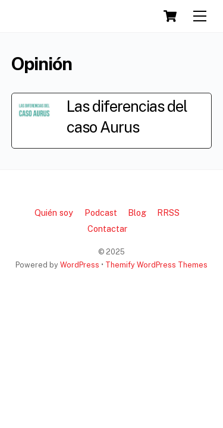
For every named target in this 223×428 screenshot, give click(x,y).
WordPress (79, 264)
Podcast (100, 212)
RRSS (168, 212)
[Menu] (200, 16)
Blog (137, 212)
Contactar (107, 229)
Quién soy (53, 212)
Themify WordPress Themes (156, 264)
